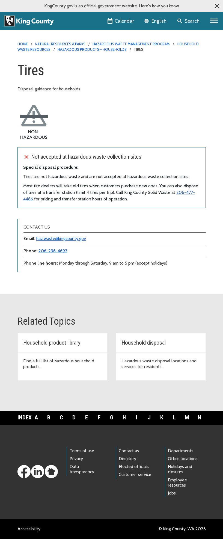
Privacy (76, 458)
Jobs (172, 493)
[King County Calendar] (121, 21)
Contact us (129, 450)
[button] (217, 6)
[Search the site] (188, 21)
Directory (127, 458)
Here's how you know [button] (159, 5)
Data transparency (82, 469)
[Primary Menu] (214, 21)
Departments (180, 450)
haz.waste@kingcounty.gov (61, 238)
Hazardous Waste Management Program (131, 44)
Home (22, 44)
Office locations (183, 458)
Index (23, 417)
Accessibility (28, 528)
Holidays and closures (180, 469)
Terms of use (82, 450)
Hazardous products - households (92, 49)
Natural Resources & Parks (60, 44)
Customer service (135, 474)
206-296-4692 (52, 250)
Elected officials (134, 466)
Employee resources (177, 482)
